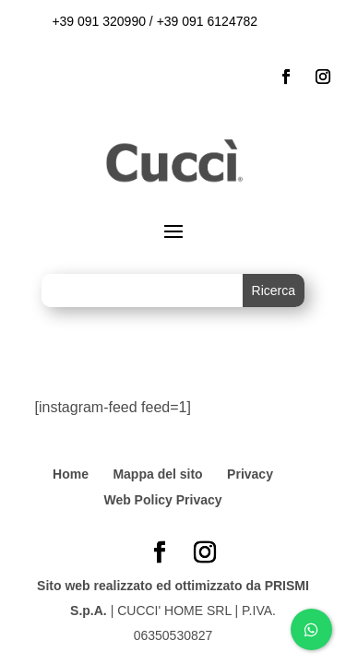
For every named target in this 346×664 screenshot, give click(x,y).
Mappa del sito (157, 474)
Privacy (250, 474)
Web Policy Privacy (162, 499)
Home (71, 474)
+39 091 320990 (99, 21)
